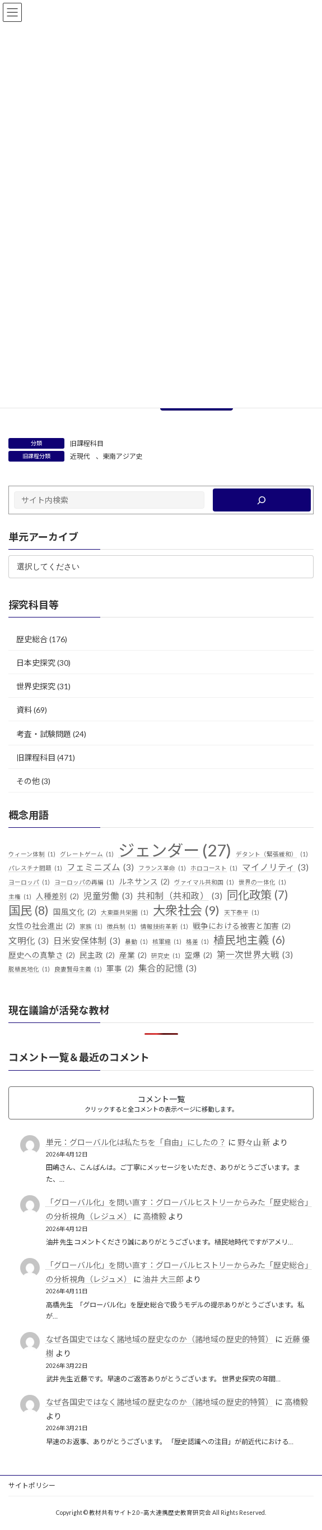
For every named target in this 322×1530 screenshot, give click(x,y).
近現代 (80, 456)
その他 (28, 781)
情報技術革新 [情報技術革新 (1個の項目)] (164, 926)
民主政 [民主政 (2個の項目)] (97, 955)
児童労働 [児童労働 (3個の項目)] (108, 896)
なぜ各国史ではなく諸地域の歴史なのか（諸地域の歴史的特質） (159, 1339)
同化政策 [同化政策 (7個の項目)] (257, 895)
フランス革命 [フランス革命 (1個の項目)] (162, 868)
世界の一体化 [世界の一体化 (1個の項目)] (262, 881)
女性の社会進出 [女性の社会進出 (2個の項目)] (41, 926)
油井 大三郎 (163, 1279)
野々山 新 (253, 1142)
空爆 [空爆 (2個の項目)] (198, 955)
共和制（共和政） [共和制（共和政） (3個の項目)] (179, 896)
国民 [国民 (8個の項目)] (28, 911)
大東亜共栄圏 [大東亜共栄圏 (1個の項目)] (124, 912)
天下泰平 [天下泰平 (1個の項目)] (241, 912)
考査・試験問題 (43, 733)
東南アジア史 (122, 456)
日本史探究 (35, 662)
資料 (24, 710)
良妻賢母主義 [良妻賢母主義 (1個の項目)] (78, 969)
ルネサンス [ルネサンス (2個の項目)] (144, 881)
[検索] (262, 500)
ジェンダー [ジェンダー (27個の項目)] (174, 850)
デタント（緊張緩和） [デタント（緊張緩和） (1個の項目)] (272, 854)
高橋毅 (154, 1216)
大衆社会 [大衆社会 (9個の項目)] (186, 910)
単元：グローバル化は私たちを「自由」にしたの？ (136, 1142)
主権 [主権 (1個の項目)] (19, 897)
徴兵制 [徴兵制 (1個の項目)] (121, 926)
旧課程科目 (87, 443)
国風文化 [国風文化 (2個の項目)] (74, 912)
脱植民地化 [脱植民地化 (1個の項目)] (29, 969)
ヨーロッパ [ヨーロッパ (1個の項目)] (29, 881)
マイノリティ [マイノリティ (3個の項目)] (275, 867)
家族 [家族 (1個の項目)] (91, 926)
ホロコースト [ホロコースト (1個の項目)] (213, 868)
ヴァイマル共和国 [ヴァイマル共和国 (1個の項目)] (204, 881)
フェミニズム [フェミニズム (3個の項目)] (100, 867)
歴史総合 (32, 639)
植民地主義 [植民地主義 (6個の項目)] (249, 940)
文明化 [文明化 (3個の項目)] (28, 941)
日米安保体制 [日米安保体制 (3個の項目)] (86, 941)
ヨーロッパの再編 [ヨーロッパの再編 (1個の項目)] (84, 881)
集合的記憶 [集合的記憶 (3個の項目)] (167, 968)
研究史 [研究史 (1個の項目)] (165, 955)
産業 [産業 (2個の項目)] (133, 955)
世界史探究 (35, 686)
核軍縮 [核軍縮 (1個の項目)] (166, 941)
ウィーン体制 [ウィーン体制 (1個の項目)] (31, 854)
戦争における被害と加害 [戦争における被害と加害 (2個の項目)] (242, 926)
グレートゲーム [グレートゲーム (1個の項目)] (87, 854)
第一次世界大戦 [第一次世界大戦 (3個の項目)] (255, 954)
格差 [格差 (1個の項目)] (197, 941)
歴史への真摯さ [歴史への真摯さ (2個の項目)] (41, 955)
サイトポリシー (31, 1485)
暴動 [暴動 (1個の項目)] (136, 941)
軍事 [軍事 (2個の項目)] (120, 969)
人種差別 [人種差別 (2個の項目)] (57, 897)
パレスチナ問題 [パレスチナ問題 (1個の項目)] (35, 868)
